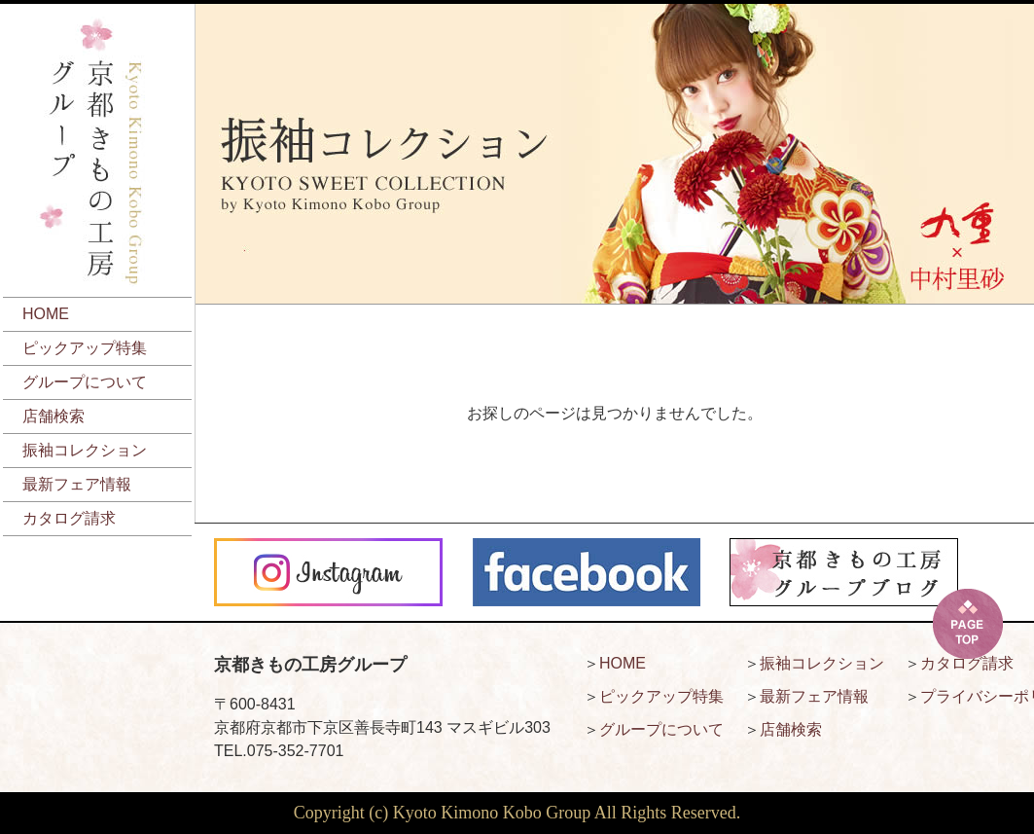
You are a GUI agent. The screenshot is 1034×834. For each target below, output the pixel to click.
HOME (45, 314)
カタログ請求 (69, 518)
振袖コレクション (84, 450)
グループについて (84, 382)
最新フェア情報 (76, 484)
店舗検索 (53, 416)
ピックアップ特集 (84, 348)
